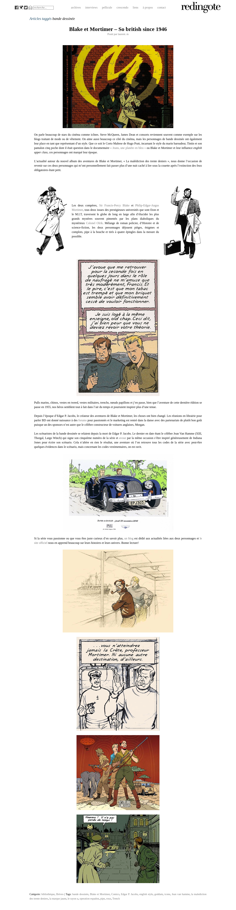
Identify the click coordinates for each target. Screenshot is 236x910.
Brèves (60, 894)
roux (108, 898)
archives (76, 7)
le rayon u (73, 898)
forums (82, 420)
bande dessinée (80, 894)
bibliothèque (48, 894)
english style (146, 894)
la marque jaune (57, 898)
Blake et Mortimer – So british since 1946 (118, 29)
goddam (158, 894)
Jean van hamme (181, 894)
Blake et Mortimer (100, 894)
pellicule (107, 7)
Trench (116, 898)
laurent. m (123, 34)
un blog (128, 538)
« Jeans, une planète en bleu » (128, 147)
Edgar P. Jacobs (129, 894)
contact (161, 7)
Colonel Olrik (94, 223)
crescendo (122, 7)
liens (135, 7)
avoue (122, 438)
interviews (91, 7)
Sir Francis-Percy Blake (114, 205)
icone (167, 894)
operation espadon (89, 898)
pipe (102, 898)
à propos (148, 7)
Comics (115, 894)
